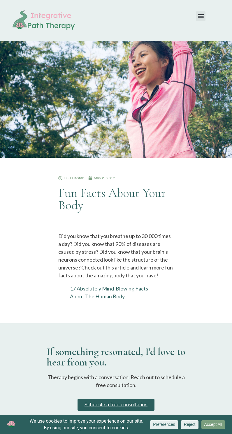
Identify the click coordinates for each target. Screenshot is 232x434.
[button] (200, 16)
